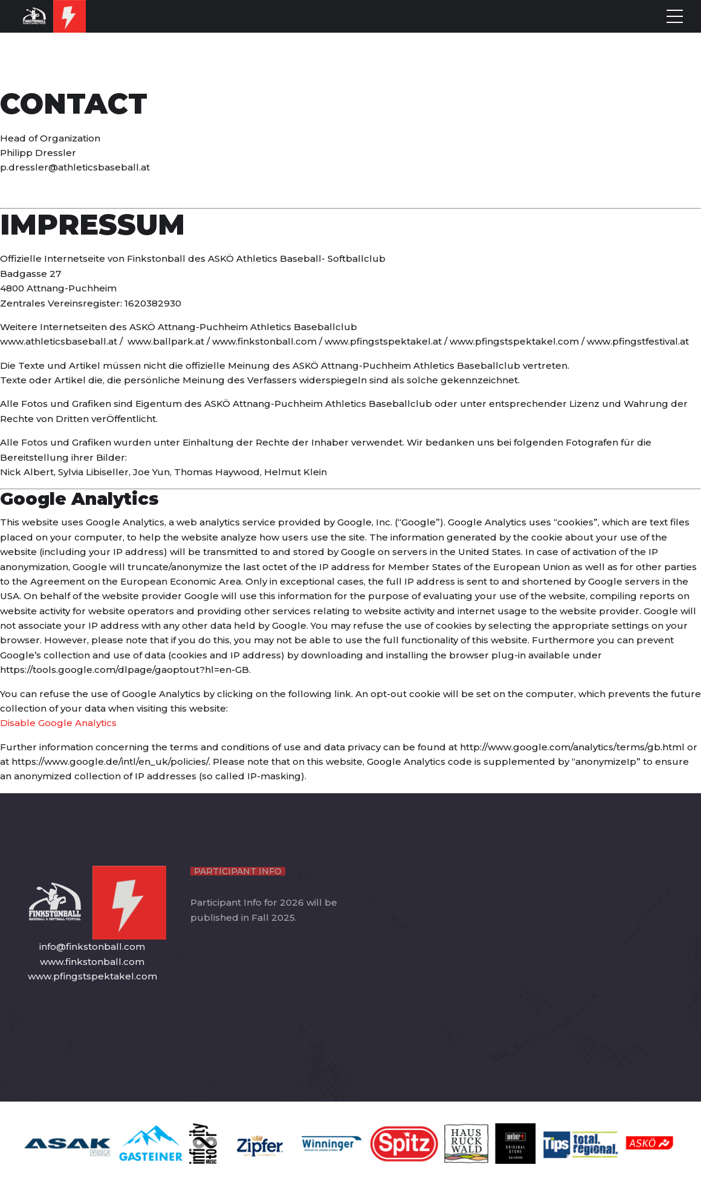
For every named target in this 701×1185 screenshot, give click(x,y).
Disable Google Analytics (58, 723)
